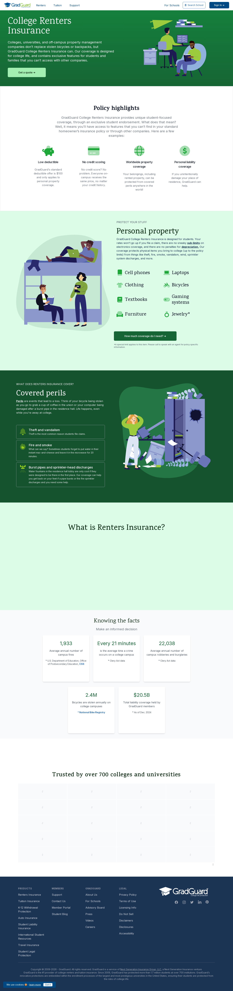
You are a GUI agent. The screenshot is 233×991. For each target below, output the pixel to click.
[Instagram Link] (184, 902)
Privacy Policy (128, 894)
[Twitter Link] (192, 902)
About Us (91, 894)
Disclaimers (126, 920)
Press (88, 914)
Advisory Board (95, 907)
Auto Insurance (27, 918)
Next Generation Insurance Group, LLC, (141, 969)
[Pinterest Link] (207, 902)
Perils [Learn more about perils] (19, 401)
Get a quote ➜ (26, 72)
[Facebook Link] (176, 902)
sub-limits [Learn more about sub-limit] (193, 243)
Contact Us (59, 901)
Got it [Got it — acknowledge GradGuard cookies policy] (48, 984)
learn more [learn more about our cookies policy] (35, 984)
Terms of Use (127, 901)
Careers (90, 927)
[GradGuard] (17, 5)
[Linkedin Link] (200, 902)
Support (74, 5)
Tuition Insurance (29, 901)
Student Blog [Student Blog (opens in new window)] (60, 914)
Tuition (57, 5)
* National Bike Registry (91, 712)
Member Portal (61, 907)
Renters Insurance (29, 894)
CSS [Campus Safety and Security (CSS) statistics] (81, 664)
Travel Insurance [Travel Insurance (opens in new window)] (28, 945)
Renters (41, 5)
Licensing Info (127, 907)
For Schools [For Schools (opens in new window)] (171, 5)
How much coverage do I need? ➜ (145, 336)
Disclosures (126, 927)
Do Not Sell (126, 914)
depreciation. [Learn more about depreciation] (190, 246)
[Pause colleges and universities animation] (213, 864)
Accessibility (126, 933)
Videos (89, 920)
